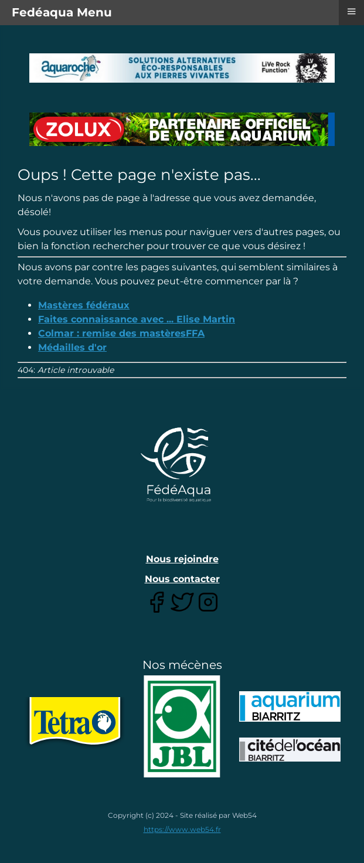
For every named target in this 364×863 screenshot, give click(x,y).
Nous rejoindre (182, 559)
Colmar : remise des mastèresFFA (121, 333)
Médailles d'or (72, 347)
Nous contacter (182, 579)
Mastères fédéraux (84, 305)
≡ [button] (351, 11)
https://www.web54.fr (182, 829)
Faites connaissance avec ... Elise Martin (136, 319)
